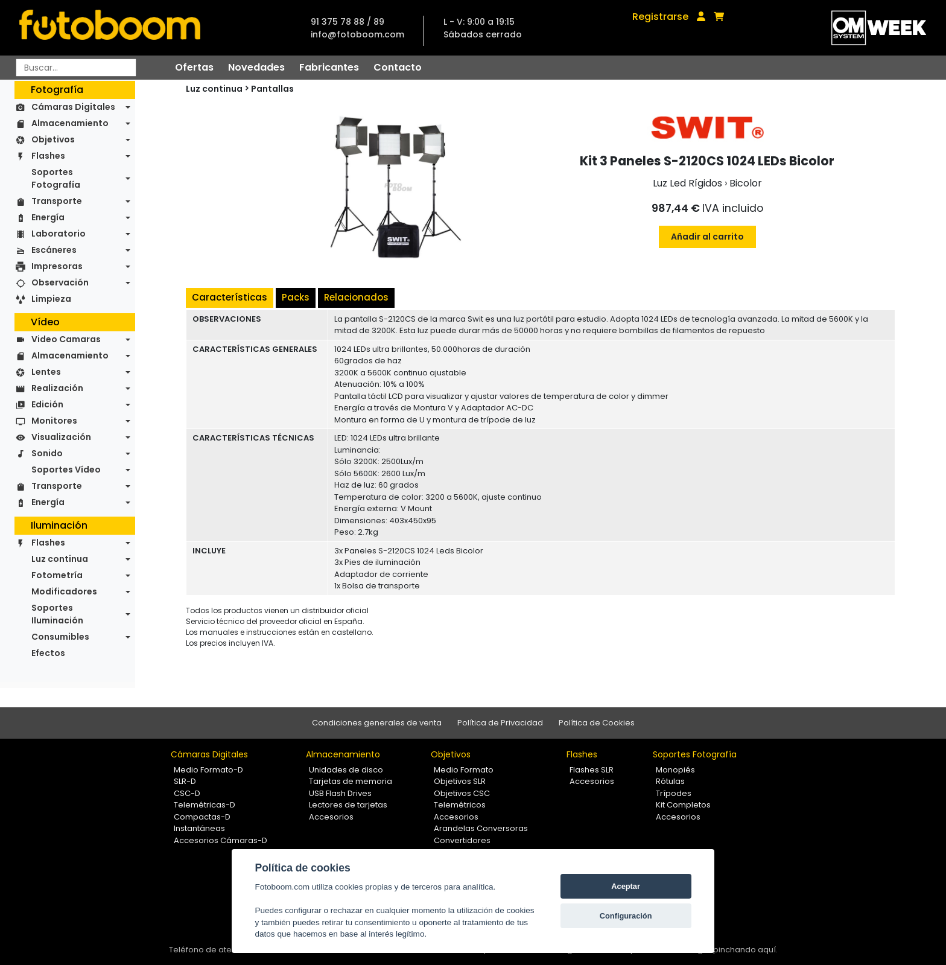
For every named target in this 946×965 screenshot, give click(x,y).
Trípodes (673, 793)
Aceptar (625, 886)
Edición (47, 404)
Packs (296, 297)
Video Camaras (66, 339)
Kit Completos (683, 805)
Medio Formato (464, 770)
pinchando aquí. (745, 949)
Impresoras (57, 266)
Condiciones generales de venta (377, 722)
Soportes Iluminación (57, 614)
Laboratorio (58, 234)
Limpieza (51, 299)
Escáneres (54, 250)
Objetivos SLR (460, 781)
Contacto (397, 67)
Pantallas (272, 89)
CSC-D (187, 793)
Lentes (46, 372)
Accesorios (331, 817)
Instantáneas (199, 828)
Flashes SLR (592, 770)
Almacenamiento (70, 123)
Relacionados (356, 297)
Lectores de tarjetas (348, 805)
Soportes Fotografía (55, 178)
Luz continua (59, 559)
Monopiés (675, 770)
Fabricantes (329, 67)
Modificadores (64, 591)
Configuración (626, 915)
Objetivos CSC (462, 793)
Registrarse (660, 17)
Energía (48, 217)
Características (229, 297)
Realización (57, 388)
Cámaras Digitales (73, 107)
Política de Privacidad (500, 722)
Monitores (54, 421)
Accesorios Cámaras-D (220, 840)
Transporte (56, 201)
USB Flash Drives (340, 793)
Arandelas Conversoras (481, 828)
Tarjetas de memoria (350, 781)
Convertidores (462, 840)
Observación (60, 282)
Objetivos (53, 139)
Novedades (256, 67)
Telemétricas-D (204, 805)
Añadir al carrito (707, 237)
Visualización (61, 437)
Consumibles (60, 637)
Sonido (47, 453)
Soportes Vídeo (66, 469)
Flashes (48, 156)
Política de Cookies (597, 722)
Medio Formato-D (208, 770)
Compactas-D (202, 817)
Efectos (48, 653)
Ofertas (194, 67)
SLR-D (185, 781)
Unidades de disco (346, 770)
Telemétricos (460, 805)
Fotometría (57, 575)
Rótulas (670, 781)
